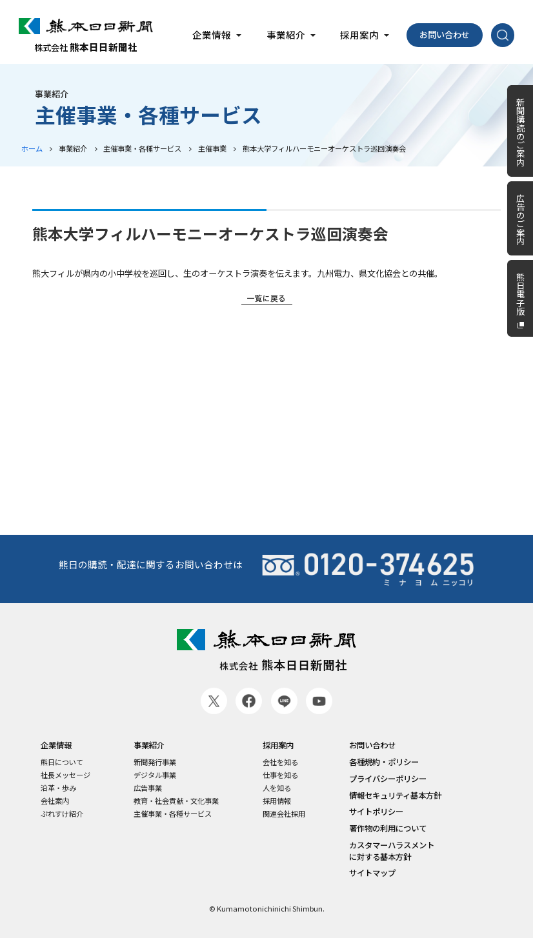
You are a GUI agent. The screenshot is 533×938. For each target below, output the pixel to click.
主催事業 (212, 148)
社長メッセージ (65, 775)
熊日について (62, 762)
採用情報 (277, 801)
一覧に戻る (266, 297)
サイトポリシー (376, 811)
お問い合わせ (444, 34)
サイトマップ (372, 873)
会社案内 (55, 801)
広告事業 (148, 788)
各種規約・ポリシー (384, 762)
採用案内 (278, 745)
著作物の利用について (388, 828)
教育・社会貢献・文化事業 (176, 801)
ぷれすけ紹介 (62, 814)
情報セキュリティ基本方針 (395, 795)
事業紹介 (73, 148)
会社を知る (280, 762)
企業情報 (56, 745)
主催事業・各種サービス (142, 148)
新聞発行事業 (155, 762)
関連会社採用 (284, 814)
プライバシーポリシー (388, 778)
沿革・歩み (58, 788)
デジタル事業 (155, 775)
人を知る (277, 788)
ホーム (32, 148)
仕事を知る (280, 775)
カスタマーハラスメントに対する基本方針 (391, 851)
